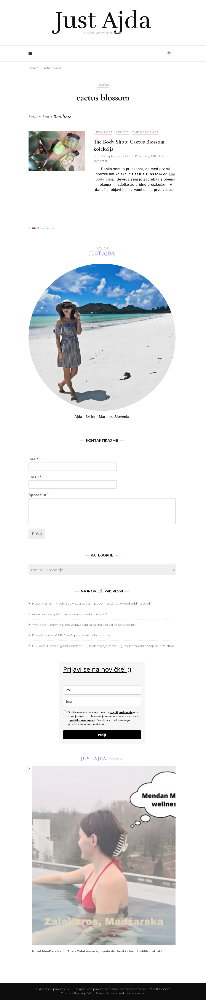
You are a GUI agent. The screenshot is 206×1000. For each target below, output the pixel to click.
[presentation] (104, 855)
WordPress (95, 993)
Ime (33, 459)
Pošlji (37, 534)
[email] (102, 701)
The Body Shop (145, 132)
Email (35, 477)
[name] (102, 690)
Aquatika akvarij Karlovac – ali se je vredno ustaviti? (69, 614)
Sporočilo (39, 495)
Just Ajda (103, 19)
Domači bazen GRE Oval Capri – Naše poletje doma (71, 635)
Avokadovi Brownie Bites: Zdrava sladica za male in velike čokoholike (83, 625)
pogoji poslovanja (121, 712)
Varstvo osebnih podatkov (125, 993)
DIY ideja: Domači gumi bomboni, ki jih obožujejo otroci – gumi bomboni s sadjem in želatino (103, 646)
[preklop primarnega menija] (31, 53)
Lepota (122, 132)
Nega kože (103, 132)
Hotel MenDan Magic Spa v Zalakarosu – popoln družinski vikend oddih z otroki (92, 603)
